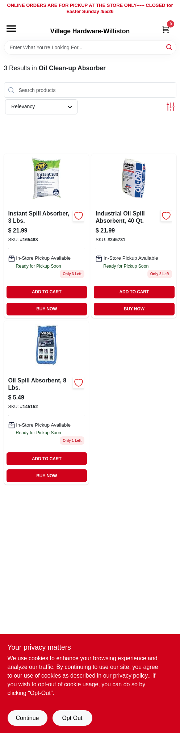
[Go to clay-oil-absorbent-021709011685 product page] (46, 236)
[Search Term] (90, 47)
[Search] (169, 47)
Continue (27, 718)
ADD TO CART (47, 291)
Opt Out (72, 718)
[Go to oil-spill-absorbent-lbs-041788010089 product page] (46, 403)
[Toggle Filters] (171, 106)
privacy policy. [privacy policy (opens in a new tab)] (131, 676)
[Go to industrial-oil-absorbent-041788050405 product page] (133, 236)
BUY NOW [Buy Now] (46, 308)
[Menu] (11, 28)
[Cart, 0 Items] (165, 29)
